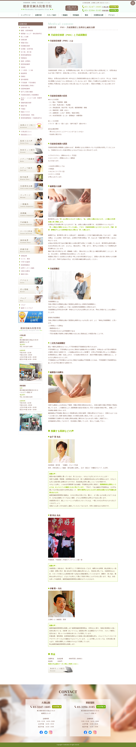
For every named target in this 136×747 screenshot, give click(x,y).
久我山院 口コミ (26, 131)
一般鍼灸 (64, 15)
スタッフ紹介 (51, 15)
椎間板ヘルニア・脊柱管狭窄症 (31, 33)
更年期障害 (24, 79)
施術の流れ (24, 274)
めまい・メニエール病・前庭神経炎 (31, 99)
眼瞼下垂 (24, 106)
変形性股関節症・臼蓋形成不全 (31, 118)
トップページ (25, 15)
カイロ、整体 (25, 259)
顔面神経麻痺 (25, 88)
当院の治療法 (25, 271)
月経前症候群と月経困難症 (30, 95)
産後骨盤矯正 (25, 265)
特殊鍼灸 (76, 15)
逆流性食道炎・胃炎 (27, 115)
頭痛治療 (24, 39)
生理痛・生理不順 (27, 49)
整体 (86, 15)
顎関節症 (24, 58)
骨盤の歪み (24, 43)
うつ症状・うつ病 (27, 70)
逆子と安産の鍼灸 (27, 92)
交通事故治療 (98, 15)
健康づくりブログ (27, 308)
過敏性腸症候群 (26, 103)
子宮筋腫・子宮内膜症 (28, 82)
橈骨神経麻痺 (25, 64)
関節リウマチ (25, 112)
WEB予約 (113, 7)
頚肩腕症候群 (25, 46)
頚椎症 (23, 76)
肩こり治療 (24, 37)
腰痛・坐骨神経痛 (27, 30)
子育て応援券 (25, 262)
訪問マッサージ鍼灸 (27, 268)
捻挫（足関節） (26, 61)
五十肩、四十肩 (26, 52)
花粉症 (23, 67)
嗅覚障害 (24, 73)
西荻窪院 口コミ (26, 134)
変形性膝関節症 (26, 55)
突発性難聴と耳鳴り (27, 85)
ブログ (23, 305)
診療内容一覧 (25, 27)
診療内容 (38, 15)
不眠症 (23, 109)
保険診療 (24, 256)
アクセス (111, 15)
